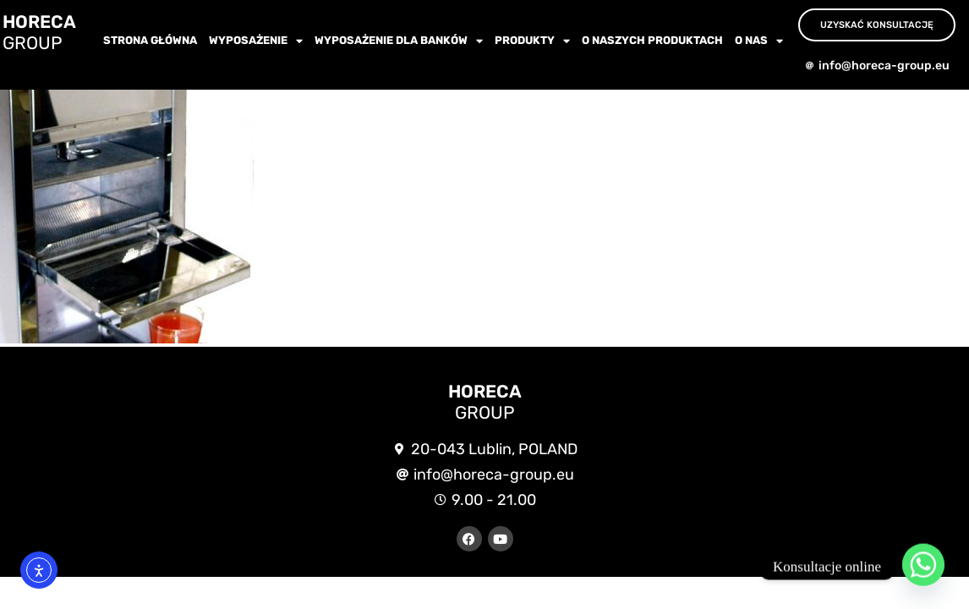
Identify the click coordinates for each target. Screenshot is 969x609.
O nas (759, 41)
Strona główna (150, 40)
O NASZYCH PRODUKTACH (652, 40)
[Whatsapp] (923, 567)
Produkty (532, 41)
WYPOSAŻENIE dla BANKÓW (399, 41)
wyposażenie (256, 41)
